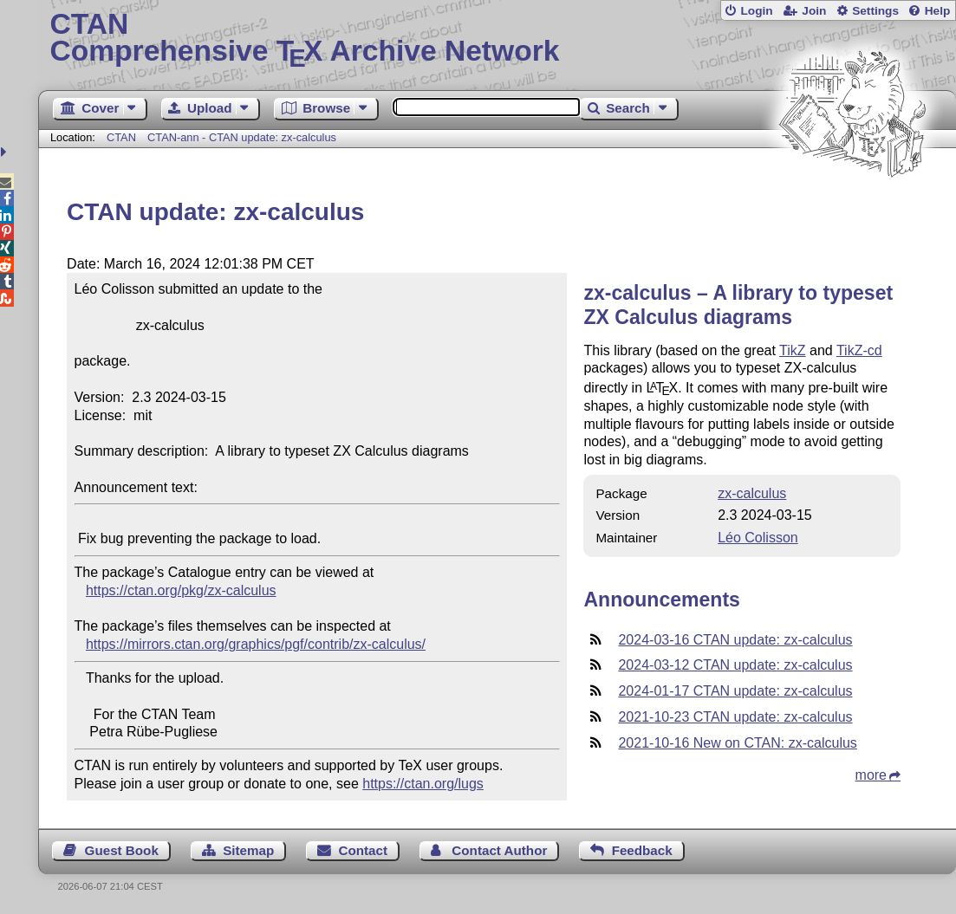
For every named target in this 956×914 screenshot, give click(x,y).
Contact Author (499, 850)
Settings (875, 10)
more (871, 775)
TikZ (792, 350)
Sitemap (248, 850)
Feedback (642, 850)
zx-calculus (752, 493)
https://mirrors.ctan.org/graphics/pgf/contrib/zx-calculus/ (256, 644)
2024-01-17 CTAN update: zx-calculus (735, 691)
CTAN (121, 137)
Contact (363, 850)
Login (756, 10)
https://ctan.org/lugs (423, 783)
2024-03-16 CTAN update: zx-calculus (735, 639)
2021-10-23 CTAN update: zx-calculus (735, 717)
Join (814, 10)
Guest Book (122, 850)
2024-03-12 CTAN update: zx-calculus (735, 665)
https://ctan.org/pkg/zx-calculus (181, 590)
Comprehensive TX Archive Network (496, 39)
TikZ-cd (859, 350)
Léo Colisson (758, 537)
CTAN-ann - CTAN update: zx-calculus (241, 137)
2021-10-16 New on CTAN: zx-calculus (737, 743)
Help (938, 10)
